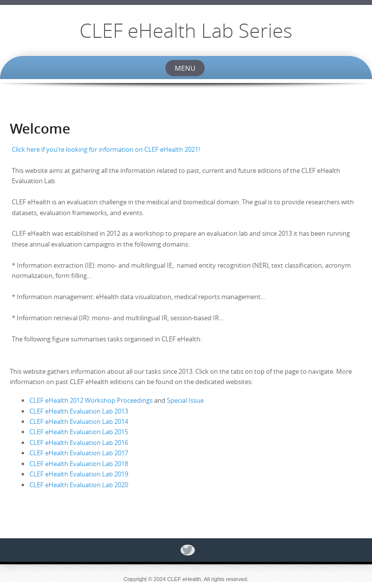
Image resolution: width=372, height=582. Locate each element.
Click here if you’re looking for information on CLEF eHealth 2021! (106, 149)
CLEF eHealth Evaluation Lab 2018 (78, 463)
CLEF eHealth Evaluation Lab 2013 (78, 411)
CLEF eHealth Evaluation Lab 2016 (78, 442)
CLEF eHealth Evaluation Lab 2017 (78, 452)
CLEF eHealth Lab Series (186, 30)
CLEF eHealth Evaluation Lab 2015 (78, 431)
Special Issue (185, 400)
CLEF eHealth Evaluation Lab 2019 (78, 474)
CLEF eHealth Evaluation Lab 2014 (78, 421)
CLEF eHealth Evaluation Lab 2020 (78, 484)
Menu (185, 68)
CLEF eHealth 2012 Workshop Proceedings (91, 400)
